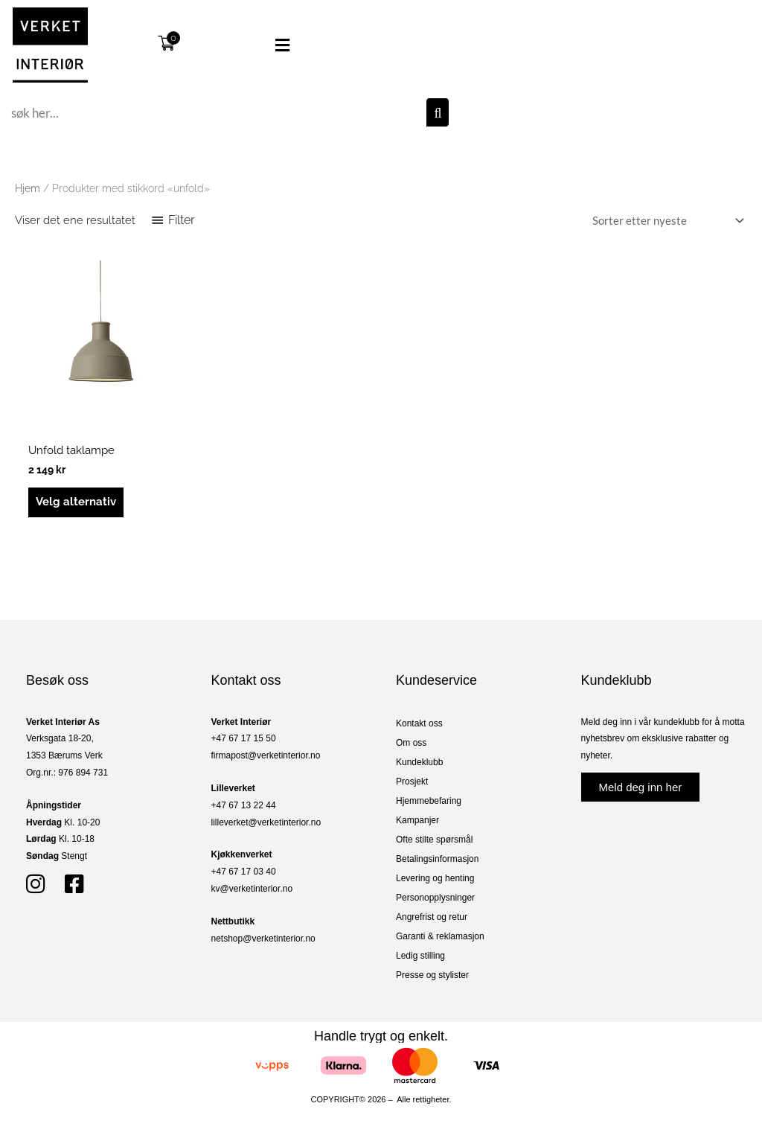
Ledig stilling (420, 955)
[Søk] (437, 112)
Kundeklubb (419, 762)
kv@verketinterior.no (252, 888)
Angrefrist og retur (431, 917)
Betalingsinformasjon (437, 859)
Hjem (27, 188)
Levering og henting (435, 878)
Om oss (411, 743)
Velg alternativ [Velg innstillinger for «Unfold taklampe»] (76, 501)
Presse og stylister (432, 975)
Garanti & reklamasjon (440, 936)
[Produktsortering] (665, 220)
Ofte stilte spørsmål (434, 839)
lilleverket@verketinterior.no (266, 822)
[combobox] (216, 112)
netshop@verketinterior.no (263, 938)
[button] (258, 45)
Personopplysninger (435, 897)
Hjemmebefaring (428, 801)
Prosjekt (412, 781)
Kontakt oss (419, 723)
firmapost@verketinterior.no (266, 755)
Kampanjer (417, 820)
